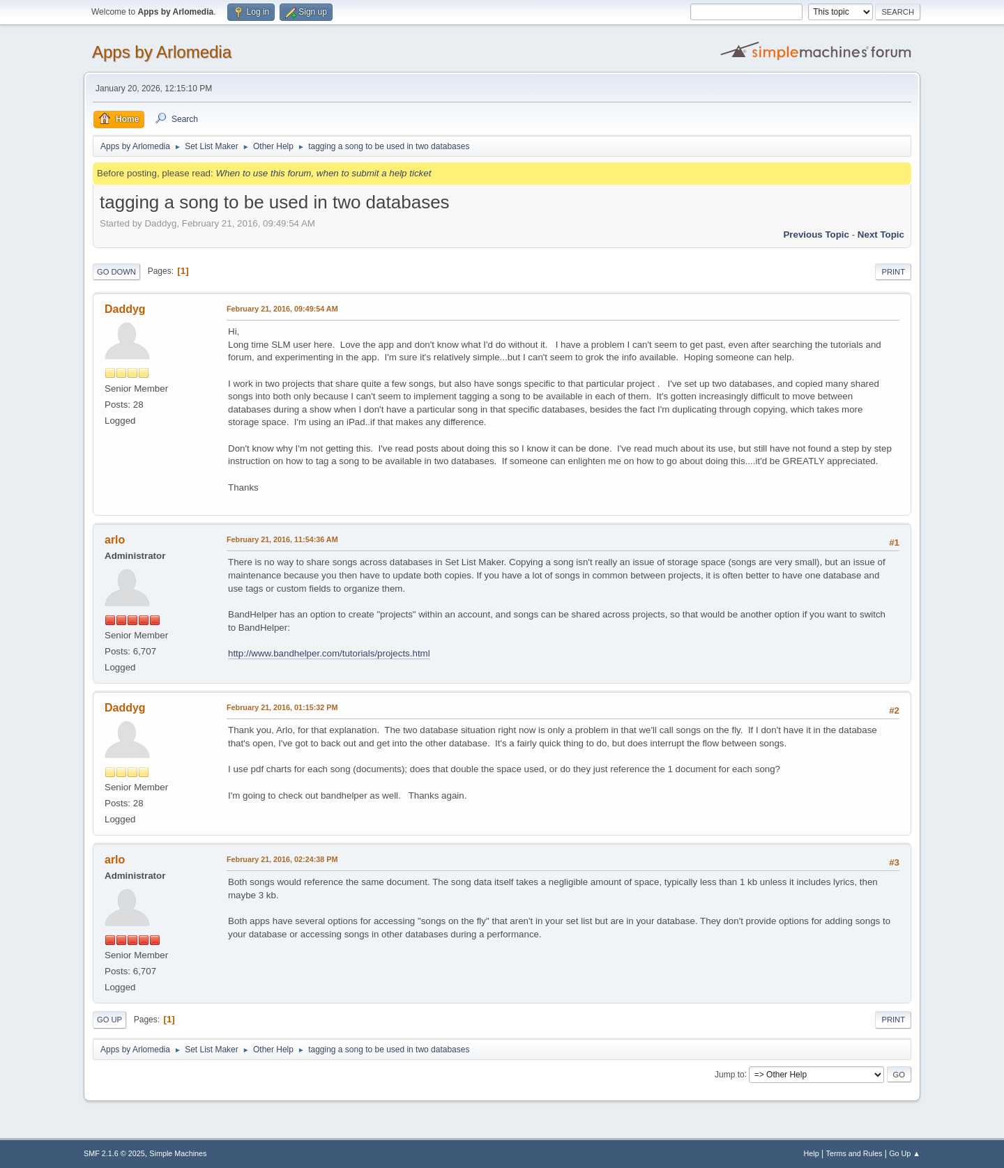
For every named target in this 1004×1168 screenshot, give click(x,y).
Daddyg (125, 309)
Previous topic (816, 234)
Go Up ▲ (904, 1153)
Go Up (109, 1019)
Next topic (881, 234)
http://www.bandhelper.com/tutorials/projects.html (329, 653)
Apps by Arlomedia (161, 52)
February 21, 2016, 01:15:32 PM (282, 707)
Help (811, 1153)
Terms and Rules (854, 1153)
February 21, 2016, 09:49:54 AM (282, 309)
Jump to (730, 1074)
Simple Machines (177, 1153)
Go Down (116, 272)
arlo (115, 540)
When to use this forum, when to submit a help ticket (323, 173)
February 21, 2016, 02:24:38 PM (282, 859)
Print (893, 272)
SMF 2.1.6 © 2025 (114, 1153)
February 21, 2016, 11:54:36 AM (282, 539)
